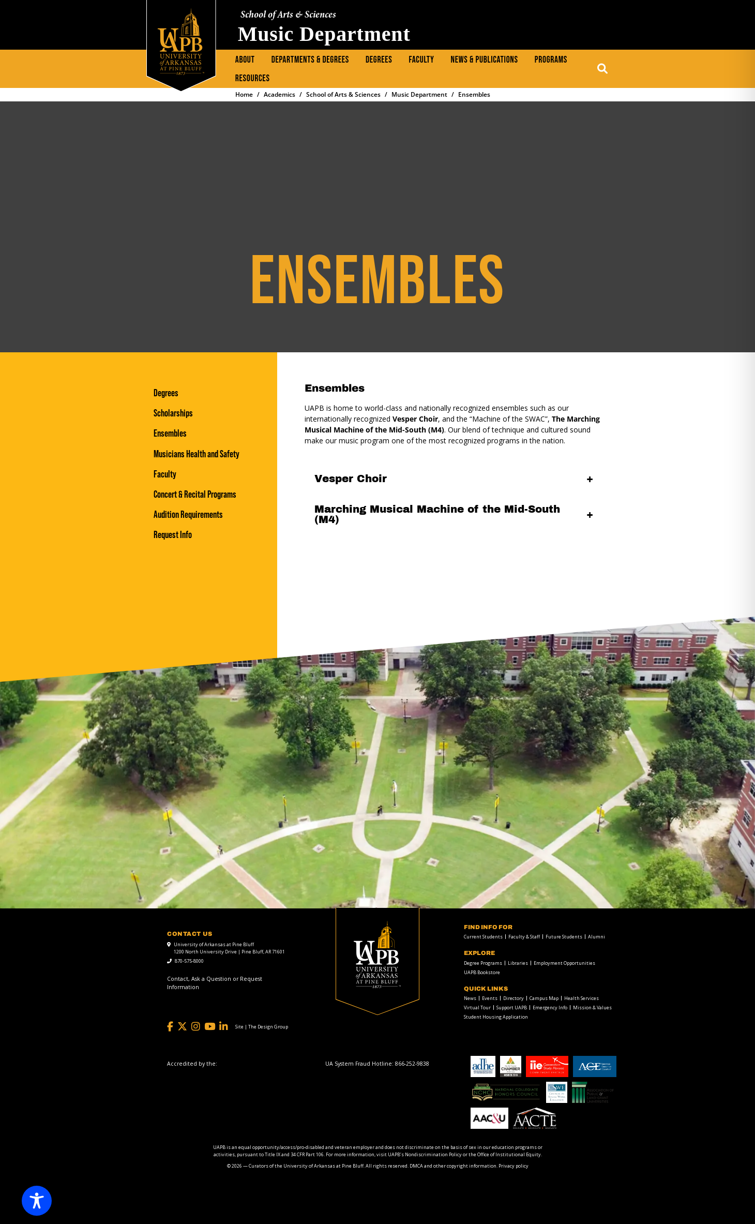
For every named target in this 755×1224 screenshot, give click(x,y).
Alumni (596, 936)
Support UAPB (511, 1007)
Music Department (324, 34)
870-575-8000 (189, 961)
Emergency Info (550, 1007)
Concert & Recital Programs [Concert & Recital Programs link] (195, 494)
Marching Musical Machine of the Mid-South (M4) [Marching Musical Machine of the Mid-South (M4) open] (437, 514)
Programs (551, 59)
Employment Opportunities (564, 963)
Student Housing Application (496, 1016)
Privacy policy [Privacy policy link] (513, 1165)
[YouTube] (209, 1027)
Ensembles (170, 433)
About (245, 59)
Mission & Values (592, 1007)
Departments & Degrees (310, 59)
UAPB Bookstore (482, 972)
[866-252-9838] (412, 1063)
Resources (252, 78)
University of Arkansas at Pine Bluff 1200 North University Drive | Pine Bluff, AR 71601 (229, 948)
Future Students (564, 936)
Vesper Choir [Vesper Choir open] (350, 478)
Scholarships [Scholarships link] (173, 413)
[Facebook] (170, 1027)
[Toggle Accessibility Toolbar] (37, 1201)
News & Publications (484, 59)
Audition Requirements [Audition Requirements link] (188, 514)
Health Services (581, 998)
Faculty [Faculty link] (165, 474)
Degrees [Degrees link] (166, 393)
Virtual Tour (477, 1007)
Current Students (483, 936)
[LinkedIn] (223, 1027)
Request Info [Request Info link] (173, 534)
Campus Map (544, 998)
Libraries (518, 963)
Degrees (379, 59)
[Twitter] (182, 1027)
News (470, 998)
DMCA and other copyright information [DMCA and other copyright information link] (453, 1165)
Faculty (421, 59)
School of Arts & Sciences (288, 15)
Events (489, 998)
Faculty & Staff (524, 936)
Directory (513, 998)
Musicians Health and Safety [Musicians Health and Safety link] (196, 454)
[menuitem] (245, 60)
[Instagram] (195, 1027)
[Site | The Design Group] (261, 1027)
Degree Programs (483, 963)
